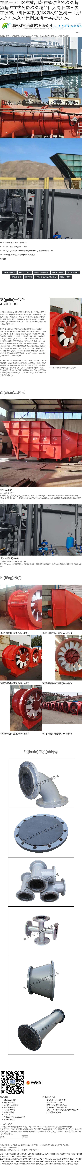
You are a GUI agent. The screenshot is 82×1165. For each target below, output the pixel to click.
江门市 (76, 1164)
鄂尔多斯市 (29, 1161)
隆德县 (47, 1161)
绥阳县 (4, 1164)
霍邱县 (70, 1161)
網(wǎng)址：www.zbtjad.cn (57, 1107)
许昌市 (46, 1164)
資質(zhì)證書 (16, 277)
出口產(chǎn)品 (72, 272)
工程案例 (28, 277)
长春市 (2, 1159)
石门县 (64, 1161)
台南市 (21, 1164)
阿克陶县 (39, 1164)
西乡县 (16, 1161)
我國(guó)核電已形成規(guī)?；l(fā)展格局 (20, 255)
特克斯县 (58, 1164)
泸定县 (53, 1159)
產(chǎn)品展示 (57, 272)
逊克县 (59, 1159)
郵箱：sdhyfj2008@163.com (57, 1105)
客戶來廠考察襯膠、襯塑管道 (16, 243)
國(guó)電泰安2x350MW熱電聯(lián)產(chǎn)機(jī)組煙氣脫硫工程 (29, 251)
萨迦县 (70, 1164)
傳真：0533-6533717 (54, 1102)
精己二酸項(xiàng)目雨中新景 (16, 247)
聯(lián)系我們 (65, 277)
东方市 (64, 1159)
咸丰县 (25, 1159)
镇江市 (19, 1159)
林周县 (51, 1164)
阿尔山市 (71, 1159)
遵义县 (64, 1164)
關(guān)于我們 (24, 272)
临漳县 (4, 1161)
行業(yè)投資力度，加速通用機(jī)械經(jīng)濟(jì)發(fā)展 (25, 239)
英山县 (10, 1164)
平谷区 (76, 1161)
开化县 (13, 1159)
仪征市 (33, 1164)
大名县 (21, 1161)
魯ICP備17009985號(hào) (9, 1148)
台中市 (30, 1159)
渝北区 (8, 1159)
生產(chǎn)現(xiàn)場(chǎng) (45, 277)
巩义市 (36, 1161)
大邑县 (59, 1161)
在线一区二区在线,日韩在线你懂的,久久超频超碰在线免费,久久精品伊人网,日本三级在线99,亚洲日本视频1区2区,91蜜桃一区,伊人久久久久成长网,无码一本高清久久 (40, 10)
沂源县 (16, 1164)
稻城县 (10, 1161)
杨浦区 (47, 1159)
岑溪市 (27, 1164)
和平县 (36, 1159)
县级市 (42, 1161)
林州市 (42, 1159)
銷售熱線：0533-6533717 (56, 1100)
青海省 (53, 1161)
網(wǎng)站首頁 (9, 272)
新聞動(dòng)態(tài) (41, 272)
